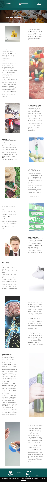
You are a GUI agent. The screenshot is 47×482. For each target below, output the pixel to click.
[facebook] (37, 3)
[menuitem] (10, 8)
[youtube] (40, 3)
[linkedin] (39, 3)
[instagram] (38, 3)
